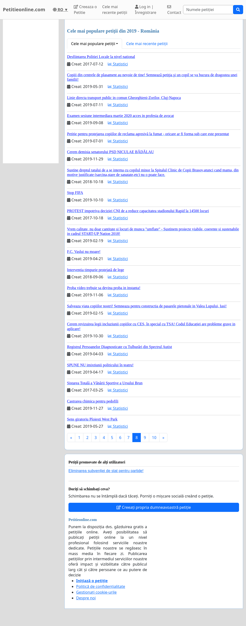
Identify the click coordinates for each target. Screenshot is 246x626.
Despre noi (86, 598)
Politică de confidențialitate (100, 586)
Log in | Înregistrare (145, 9)
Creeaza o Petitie (85, 9)
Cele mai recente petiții (114, 9)
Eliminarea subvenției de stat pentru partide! (105, 471)
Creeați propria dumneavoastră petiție (154, 507)
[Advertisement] (31, 91)
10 (154, 437)
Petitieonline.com (24, 9)
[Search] (208, 9)
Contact (174, 10)
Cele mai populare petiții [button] (93, 43)
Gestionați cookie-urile (96, 592)
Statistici (118, 64)
